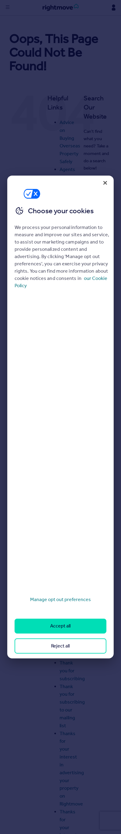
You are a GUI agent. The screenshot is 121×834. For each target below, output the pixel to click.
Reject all (60, 646)
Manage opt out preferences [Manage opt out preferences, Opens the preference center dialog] (60, 599)
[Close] (105, 183)
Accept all (60, 626)
